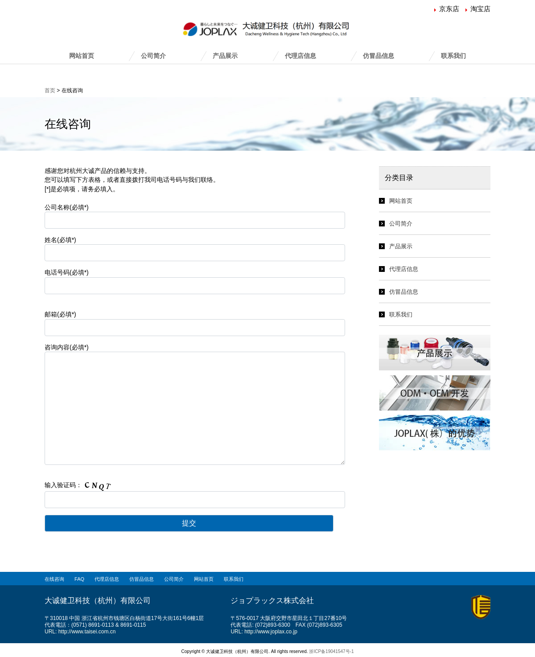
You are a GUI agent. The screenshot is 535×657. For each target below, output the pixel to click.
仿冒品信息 (378, 55)
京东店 (449, 8)
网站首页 (81, 55)
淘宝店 (480, 8)
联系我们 (453, 55)
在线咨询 (54, 579)
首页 (50, 90)
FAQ (79, 579)
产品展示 (225, 55)
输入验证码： (205, 494)
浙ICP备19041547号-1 (331, 651)
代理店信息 (300, 55)
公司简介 (153, 55)
